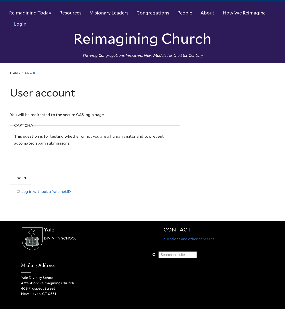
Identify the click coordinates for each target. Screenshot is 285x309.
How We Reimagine (244, 13)
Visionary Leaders (109, 13)
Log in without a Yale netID (46, 191)
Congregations (152, 13)
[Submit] (20, 178)
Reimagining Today (30, 13)
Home (15, 72)
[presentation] (48, 155)
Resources (70, 13)
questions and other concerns (188, 239)
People (184, 13)
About (207, 13)
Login (20, 24)
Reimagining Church (142, 38)
